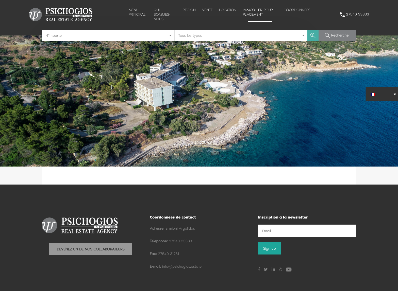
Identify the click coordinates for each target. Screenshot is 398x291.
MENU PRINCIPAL (137, 12)
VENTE (207, 10)
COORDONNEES (297, 10)
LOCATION (227, 10)
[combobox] (108, 35)
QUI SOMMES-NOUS (162, 14)
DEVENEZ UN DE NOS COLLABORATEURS (91, 249)
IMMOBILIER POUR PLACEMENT (258, 12)
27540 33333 (357, 14)
